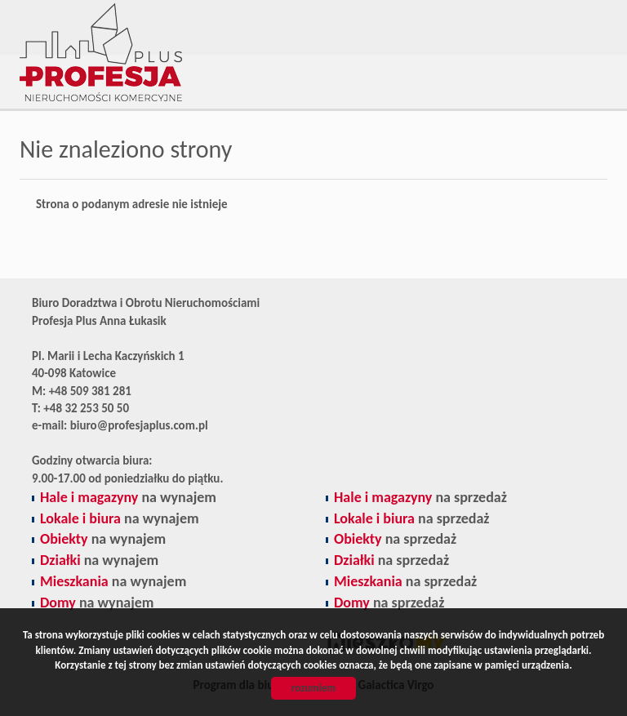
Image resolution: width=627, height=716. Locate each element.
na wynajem (128, 497)
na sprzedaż (420, 497)
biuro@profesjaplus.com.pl (139, 425)
